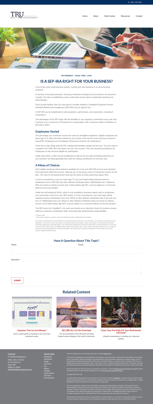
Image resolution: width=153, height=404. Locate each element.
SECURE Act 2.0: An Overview (76, 330)
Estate (46, 361)
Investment (48, 359)
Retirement (48, 357)
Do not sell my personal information (112, 370)
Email (80, 245)
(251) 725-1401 (135, 2)
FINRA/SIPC (116, 378)
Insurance (47, 364)
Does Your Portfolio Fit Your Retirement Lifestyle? (121, 331)
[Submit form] (17, 280)
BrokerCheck (107, 353)
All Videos (47, 375)
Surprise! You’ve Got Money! (31, 330)
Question (15, 260)
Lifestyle (47, 371)
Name (14, 245)
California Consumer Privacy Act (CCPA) (125, 368)
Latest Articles (49, 373)
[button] (95, 16)
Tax (45, 366)
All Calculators (49, 378)
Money (46, 368)
